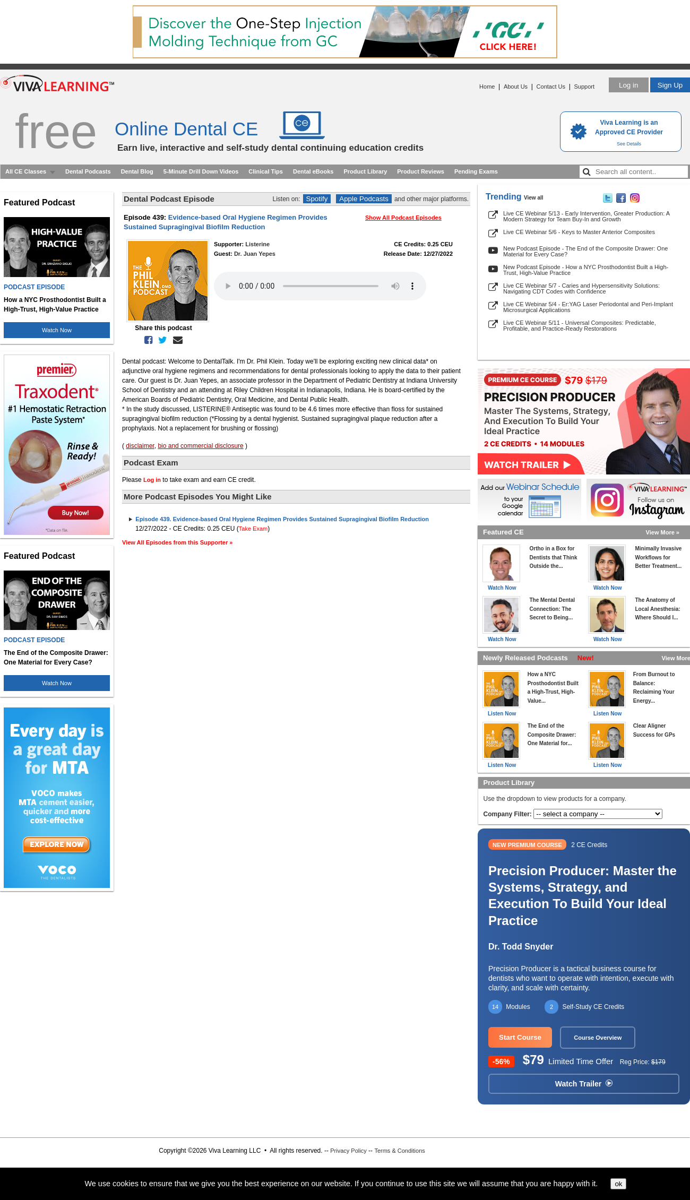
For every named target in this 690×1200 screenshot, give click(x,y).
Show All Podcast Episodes (403, 217)
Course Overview (598, 1037)
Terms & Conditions (399, 1150)
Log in (628, 85)
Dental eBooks (313, 171)
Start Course (520, 1037)
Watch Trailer (584, 1084)
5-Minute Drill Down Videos (201, 171)
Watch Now (57, 330)
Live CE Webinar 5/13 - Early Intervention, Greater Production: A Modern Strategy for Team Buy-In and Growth (586, 216)
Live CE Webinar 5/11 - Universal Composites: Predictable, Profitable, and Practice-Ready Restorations (579, 326)
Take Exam (253, 528)
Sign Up (670, 85)
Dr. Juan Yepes (254, 254)
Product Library (365, 171)
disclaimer (140, 446)
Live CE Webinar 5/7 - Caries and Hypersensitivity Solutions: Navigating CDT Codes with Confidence (581, 288)
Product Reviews (420, 171)
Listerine (257, 244)
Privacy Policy (348, 1150)
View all (534, 198)
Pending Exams (476, 171)
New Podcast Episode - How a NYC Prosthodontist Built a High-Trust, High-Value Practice (585, 270)
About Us (516, 86)
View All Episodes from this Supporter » (177, 542)
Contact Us (551, 86)
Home (487, 86)
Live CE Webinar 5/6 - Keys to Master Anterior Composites (579, 232)
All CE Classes (25, 171)
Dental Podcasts (88, 171)
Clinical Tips (265, 171)
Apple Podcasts (364, 199)
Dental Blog (137, 171)
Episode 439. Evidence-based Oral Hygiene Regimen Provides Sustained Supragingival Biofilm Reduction (282, 519)
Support (584, 86)
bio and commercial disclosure (200, 446)
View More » (662, 532)
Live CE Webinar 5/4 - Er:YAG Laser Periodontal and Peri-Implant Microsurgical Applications (588, 307)
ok (618, 1184)
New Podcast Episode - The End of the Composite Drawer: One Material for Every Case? (585, 251)
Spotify (317, 199)
